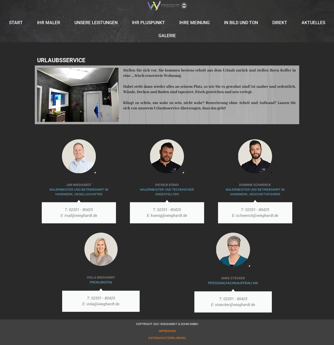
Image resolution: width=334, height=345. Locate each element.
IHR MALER (48, 22)
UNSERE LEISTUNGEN (96, 22)
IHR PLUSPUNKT (148, 22)
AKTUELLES (313, 22)
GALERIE (167, 35)
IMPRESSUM (167, 331)
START (16, 22)
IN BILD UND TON (241, 22)
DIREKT (279, 22)
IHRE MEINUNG (194, 22)
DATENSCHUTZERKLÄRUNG (167, 338)
